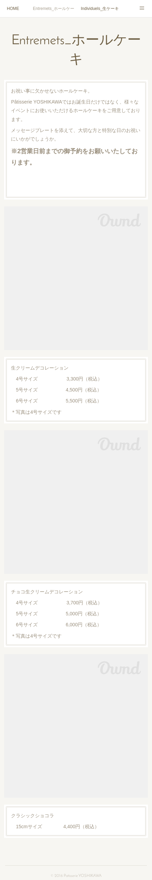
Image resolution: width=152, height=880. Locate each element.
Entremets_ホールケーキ (53, 8)
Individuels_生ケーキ (100, 8)
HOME (13, 8)
